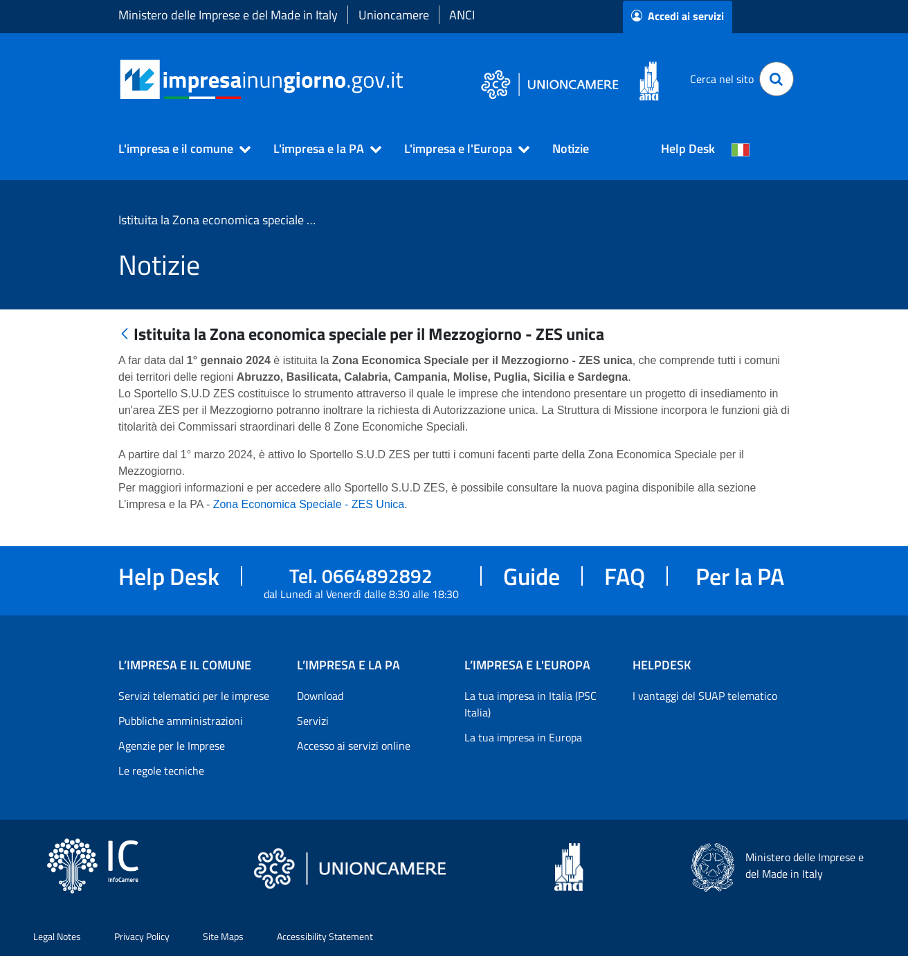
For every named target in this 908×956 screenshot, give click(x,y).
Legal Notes (57, 936)
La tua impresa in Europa (523, 737)
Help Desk (688, 148)
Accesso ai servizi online (353, 745)
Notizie (570, 148)
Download (320, 695)
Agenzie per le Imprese (171, 745)
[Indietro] (124, 335)
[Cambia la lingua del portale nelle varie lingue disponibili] (740, 149)
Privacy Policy (142, 936)
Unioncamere (393, 15)
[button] (178, 149)
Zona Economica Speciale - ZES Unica (309, 504)
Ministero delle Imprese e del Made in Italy (228, 15)
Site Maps (223, 936)
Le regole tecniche (161, 770)
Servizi (313, 720)
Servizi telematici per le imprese (193, 695)
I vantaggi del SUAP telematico (705, 695)
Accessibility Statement (325, 936)
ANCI (462, 15)
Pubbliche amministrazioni (180, 720)
